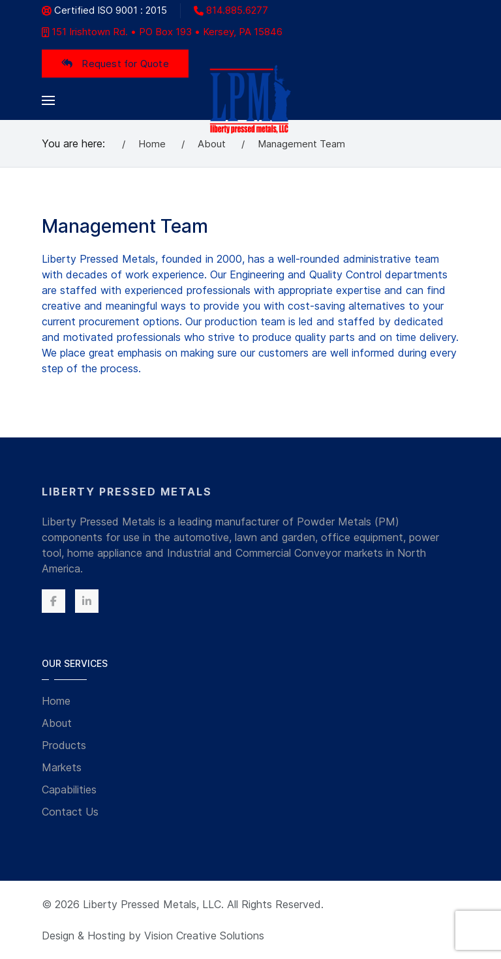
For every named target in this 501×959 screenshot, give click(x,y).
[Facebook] (53, 601)
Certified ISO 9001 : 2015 (104, 10)
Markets (62, 767)
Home (56, 700)
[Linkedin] (87, 601)
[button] (48, 100)
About (57, 723)
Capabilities (69, 789)
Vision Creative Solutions (204, 935)
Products (64, 745)
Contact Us (70, 811)
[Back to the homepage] (251, 100)
